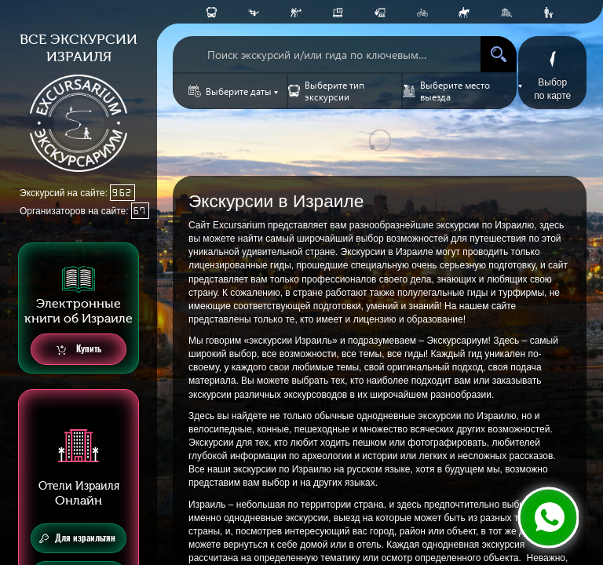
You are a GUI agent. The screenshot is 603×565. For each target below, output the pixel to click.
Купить (79, 349)
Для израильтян (77, 538)
